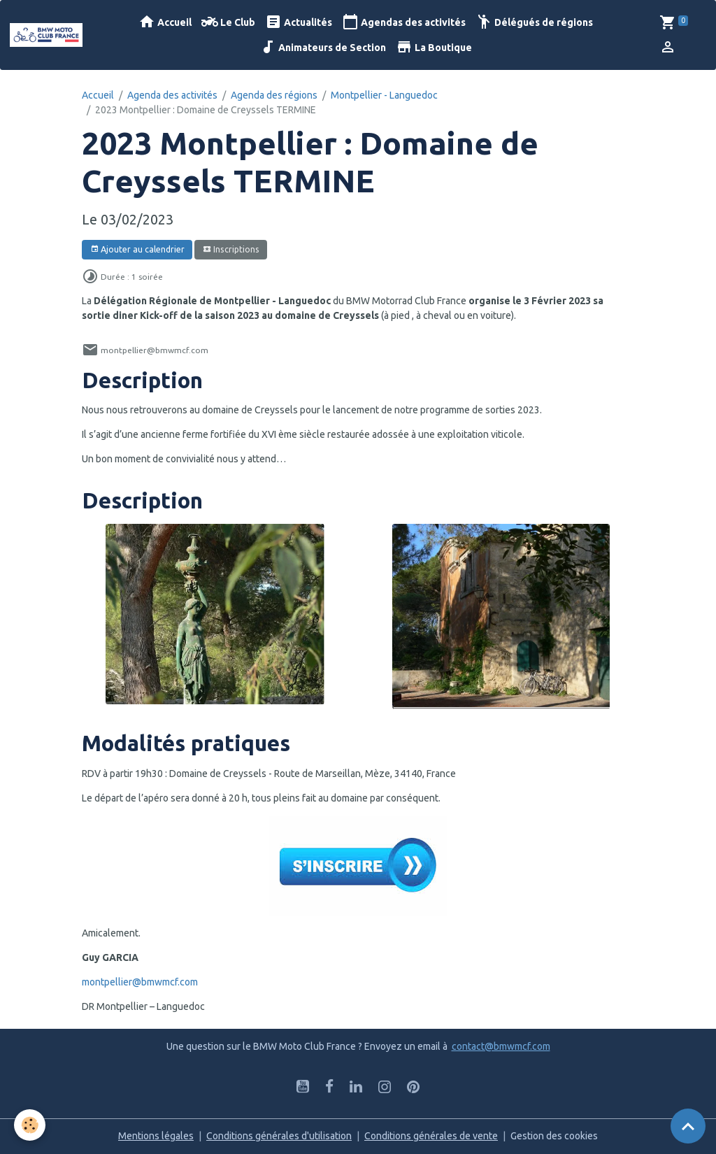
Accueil (165, 22)
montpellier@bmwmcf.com (140, 982)
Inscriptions (231, 249)
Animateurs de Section (322, 47)
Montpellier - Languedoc (384, 95)
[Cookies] (29, 1125)
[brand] (46, 35)
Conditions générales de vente (431, 1135)
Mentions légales (156, 1135)
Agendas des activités (404, 22)
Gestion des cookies (554, 1135)
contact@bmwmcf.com (501, 1046)
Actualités (298, 22)
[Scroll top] (688, 1126)
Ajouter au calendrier (137, 249)
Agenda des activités (172, 95)
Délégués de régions (534, 22)
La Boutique (434, 47)
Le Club (228, 22)
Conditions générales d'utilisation (279, 1135)
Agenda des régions (274, 95)
